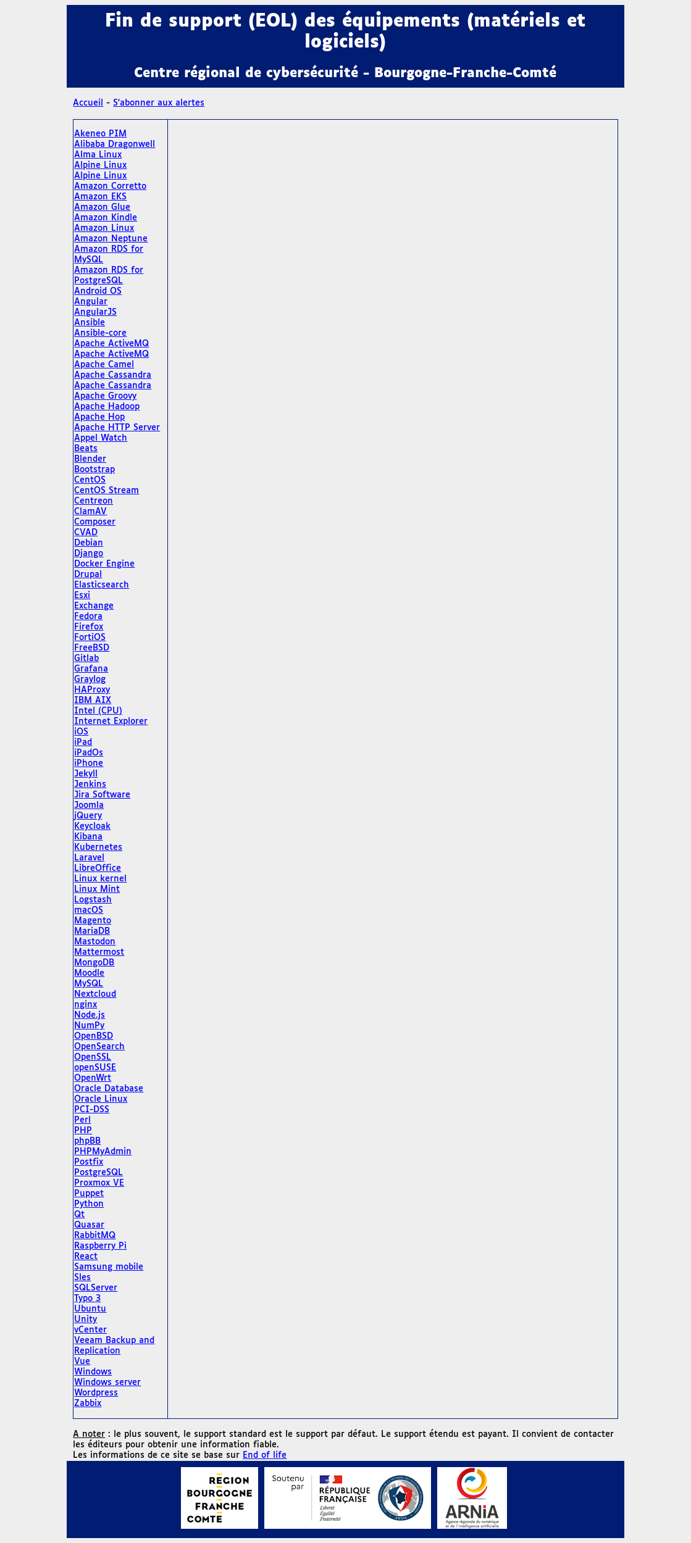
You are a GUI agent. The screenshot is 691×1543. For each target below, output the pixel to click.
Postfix (88, 1162)
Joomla (89, 805)
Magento (92, 921)
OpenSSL (92, 1057)
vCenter (90, 1330)
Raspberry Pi (100, 1246)
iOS (81, 732)
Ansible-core (100, 333)
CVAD (86, 532)
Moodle (89, 973)
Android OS (98, 291)
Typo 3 (87, 1298)
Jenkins (90, 784)
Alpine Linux (100, 165)
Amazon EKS (100, 197)
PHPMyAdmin (103, 1151)
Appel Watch (100, 438)
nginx (85, 1004)
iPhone (88, 763)
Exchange (94, 606)
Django (88, 553)
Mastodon (94, 942)
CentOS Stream (106, 490)
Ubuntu (90, 1309)
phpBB (87, 1141)
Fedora (88, 616)
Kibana (88, 837)
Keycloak (92, 826)
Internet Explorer (111, 721)
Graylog (90, 679)
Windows (93, 1372)
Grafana (91, 669)
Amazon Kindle (105, 218)
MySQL (88, 983)
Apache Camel (104, 364)
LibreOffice (97, 868)
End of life (265, 1455)
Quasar (89, 1225)
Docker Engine (104, 564)
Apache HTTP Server (117, 427)
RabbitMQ (94, 1235)
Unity (85, 1319)
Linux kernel (100, 879)
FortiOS (90, 637)
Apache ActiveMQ (111, 343)
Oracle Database (108, 1088)
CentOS (90, 480)
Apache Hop (99, 417)
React (86, 1256)
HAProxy (92, 690)
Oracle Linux (100, 1099)
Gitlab (86, 658)
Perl (82, 1120)
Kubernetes (98, 847)
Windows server (107, 1382)
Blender (90, 459)
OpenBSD (93, 1036)
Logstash (93, 900)
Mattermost (99, 952)
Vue (82, 1361)
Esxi (82, 595)
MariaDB (92, 931)
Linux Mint (97, 889)
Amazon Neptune (111, 239)
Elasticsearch (101, 585)
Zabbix (87, 1403)
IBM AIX (92, 700)
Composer (94, 522)
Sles (82, 1277)
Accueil (88, 103)
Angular (90, 301)
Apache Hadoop (107, 406)
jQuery (88, 816)
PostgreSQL (98, 1172)
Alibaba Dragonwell (114, 144)
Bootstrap (94, 469)
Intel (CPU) (98, 711)
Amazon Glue (102, 207)
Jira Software (102, 795)
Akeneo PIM (100, 134)
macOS (88, 910)
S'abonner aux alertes (158, 103)
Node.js (89, 1015)
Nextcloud (95, 994)
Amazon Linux (104, 228)
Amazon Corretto (110, 186)
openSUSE (95, 1067)
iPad (83, 742)
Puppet (89, 1193)
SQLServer (95, 1288)
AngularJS (95, 312)
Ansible (89, 322)
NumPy (89, 1025)
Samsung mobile (108, 1267)
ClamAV (90, 511)
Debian (88, 543)
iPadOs (88, 753)
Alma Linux (98, 155)
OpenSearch (99, 1046)
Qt (79, 1214)
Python (89, 1204)
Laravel (89, 858)
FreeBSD (91, 648)
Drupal (88, 574)
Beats (86, 448)
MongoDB (94, 963)
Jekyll (86, 774)
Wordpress (96, 1393)
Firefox (88, 627)
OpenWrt (92, 1078)
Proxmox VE (99, 1183)
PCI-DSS (91, 1109)
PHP (83, 1130)
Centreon (93, 501)
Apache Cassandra (112, 375)
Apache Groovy (105, 396)
